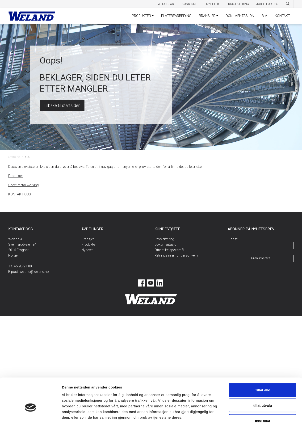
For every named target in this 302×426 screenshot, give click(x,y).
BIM (264, 16)
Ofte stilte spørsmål (169, 250)
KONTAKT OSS (19, 194)
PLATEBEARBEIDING (176, 16)
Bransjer (87, 239)
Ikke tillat (262, 395)
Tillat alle (262, 364)
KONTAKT (282, 16)
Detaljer (245, 417)
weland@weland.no (34, 272)
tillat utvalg (262, 380)
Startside (14, 157)
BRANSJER (207, 16)
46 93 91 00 (23, 266)
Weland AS (166, 4)
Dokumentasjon (166, 245)
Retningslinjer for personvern (176, 255)
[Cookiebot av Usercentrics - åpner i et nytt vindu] (30, 416)
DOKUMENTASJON (240, 16)
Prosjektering (237, 4)
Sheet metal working (23, 185)
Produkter (15, 176)
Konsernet (190, 4)
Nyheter (212, 4)
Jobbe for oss (267, 4)
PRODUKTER (141, 16)
